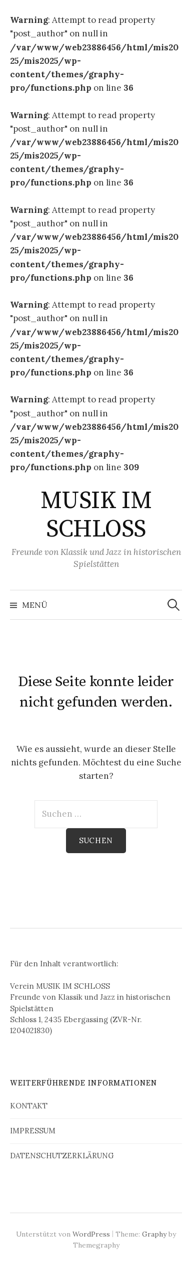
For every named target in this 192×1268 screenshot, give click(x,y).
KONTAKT (29, 1105)
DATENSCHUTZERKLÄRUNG (62, 1155)
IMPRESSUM (33, 1130)
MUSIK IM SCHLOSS (96, 515)
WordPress (91, 1234)
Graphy (154, 1234)
